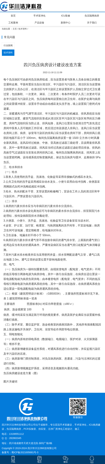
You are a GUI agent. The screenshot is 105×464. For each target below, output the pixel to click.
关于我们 (92, 22)
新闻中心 (65, 22)
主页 (15, 29)
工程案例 (13, 22)
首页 (13, 15)
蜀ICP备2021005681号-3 (24, 452)
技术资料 (23, 29)
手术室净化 (39, 15)
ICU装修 (65, 15)
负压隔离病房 (92, 15)
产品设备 (39, 22)
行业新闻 (8, 45)
